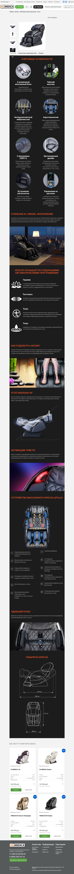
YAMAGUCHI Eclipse (45, 816)
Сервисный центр (59, 852)
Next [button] (12, 56)
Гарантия (34, 849)
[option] (12, 27)
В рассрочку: (16, 786)
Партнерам (59, 849)
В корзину (16, 789)
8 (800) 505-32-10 (69, 7)
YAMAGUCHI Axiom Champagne (21, 816)
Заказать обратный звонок (53, 7)
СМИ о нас (45, 852)
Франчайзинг (59, 847)
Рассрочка (39, 2)
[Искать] (26, 7)
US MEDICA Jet (15, 769)
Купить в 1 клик (28, 789)
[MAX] (64, 2)
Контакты (57, 2)
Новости (50, 2)
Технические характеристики (27, 53)
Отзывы (40, 53)
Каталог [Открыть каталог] (19, 7)
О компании (19, 2)
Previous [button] (13, 22)
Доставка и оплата (29, 2)
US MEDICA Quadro (45, 769)
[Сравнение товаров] (31, 7)
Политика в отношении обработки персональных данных (46, 870)
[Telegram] (66, 2)
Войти (71, 2)
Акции (45, 2)
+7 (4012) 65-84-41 (68, 6)
